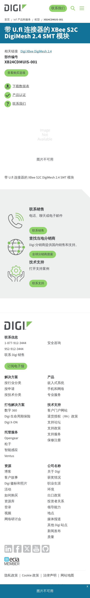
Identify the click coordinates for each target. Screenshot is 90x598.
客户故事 (11, 477)
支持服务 (54, 434)
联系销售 (38, 230)
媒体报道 (54, 519)
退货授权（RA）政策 (62, 416)
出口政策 (54, 495)
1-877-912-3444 (15, 343)
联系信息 (11, 337)
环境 (50, 489)
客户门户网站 (57, 410)
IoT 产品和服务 (22, 20)
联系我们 (58, 8)
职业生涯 (54, 483)
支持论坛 (54, 422)
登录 (7, 507)
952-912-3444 (13, 349)
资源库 (9, 501)
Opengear (11, 438)
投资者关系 (55, 501)
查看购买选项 (16, 73)
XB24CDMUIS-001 (53, 20)
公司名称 (54, 466)
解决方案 (11, 377)
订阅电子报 (15, 366)
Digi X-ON (11, 422)
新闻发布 (54, 531)
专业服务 (54, 395)
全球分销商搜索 (42, 254)
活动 (7, 489)
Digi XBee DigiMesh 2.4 (36, 51)
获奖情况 (54, 477)
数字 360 (10, 410)
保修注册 (54, 440)
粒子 (7, 444)
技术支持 (54, 405)
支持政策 (54, 428)
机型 (37, 20)
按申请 (9, 389)
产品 (50, 377)
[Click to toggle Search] (73, 8)
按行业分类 (12, 383)
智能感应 (11, 450)
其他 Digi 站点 (57, 525)
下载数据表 (16, 86)
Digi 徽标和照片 (15, 483)
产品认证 (15, 95)
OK (44, 590)
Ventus (9, 456)
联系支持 (38, 283)
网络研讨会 (12, 519)
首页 (7, 20)
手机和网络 (55, 389)
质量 (50, 537)
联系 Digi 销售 (14, 355)
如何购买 (11, 495)
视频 (7, 513)
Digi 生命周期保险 (17, 416)
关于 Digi (53, 471)
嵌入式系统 (55, 383)
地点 (50, 513)
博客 (7, 471)
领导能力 (54, 507)
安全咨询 (54, 343)
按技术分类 (12, 395)
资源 (7, 466)
